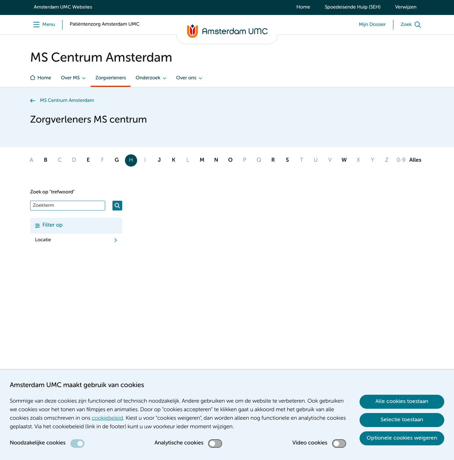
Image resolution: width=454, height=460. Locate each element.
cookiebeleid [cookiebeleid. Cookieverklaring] (107, 418)
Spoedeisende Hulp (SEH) (353, 7)
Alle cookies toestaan (401, 401)
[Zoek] (412, 25)
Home (303, 7)
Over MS (70, 78)
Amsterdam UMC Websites (63, 7)
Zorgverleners (110, 78)
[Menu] (42, 25)
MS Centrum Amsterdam (67, 100)
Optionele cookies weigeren (402, 438)
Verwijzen (406, 7)
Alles (415, 160)
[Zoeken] (117, 205)
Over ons (186, 78)
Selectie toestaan (402, 419)
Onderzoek (148, 78)
